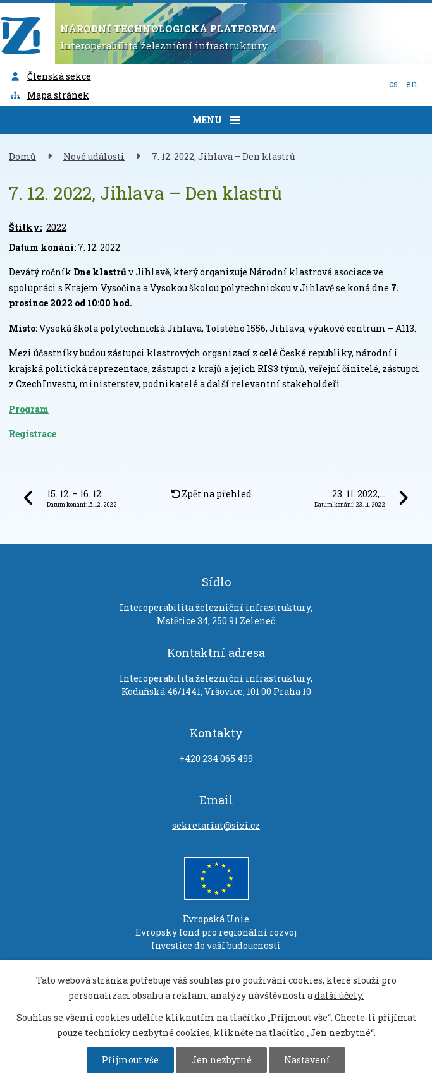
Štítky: (25, 227)
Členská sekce (50, 76)
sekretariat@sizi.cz (216, 825)
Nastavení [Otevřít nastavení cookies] (307, 1060)
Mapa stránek (49, 95)
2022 (56, 227)
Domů (22, 156)
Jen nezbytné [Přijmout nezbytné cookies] (221, 1060)
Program (29, 409)
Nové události (94, 156)
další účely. (339, 995)
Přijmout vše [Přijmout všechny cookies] (130, 1060)
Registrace (32, 434)
